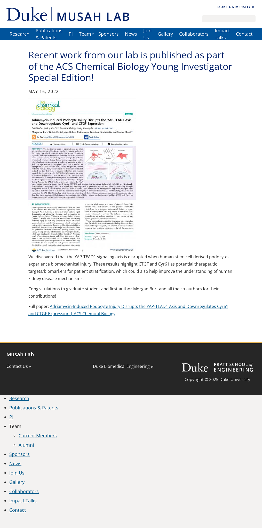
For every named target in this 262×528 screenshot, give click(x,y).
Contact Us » (18, 366)
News (131, 34)
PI (71, 34)
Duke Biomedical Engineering (121, 366)
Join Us (147, 34)
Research (19, 34)
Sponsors (108, 34)
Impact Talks (222, 34)
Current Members (38, 435)
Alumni (26, 445)
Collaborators (194, 34)
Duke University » (235, 6)
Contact (244, 34)
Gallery (165, 34)
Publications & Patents (49, 34)
